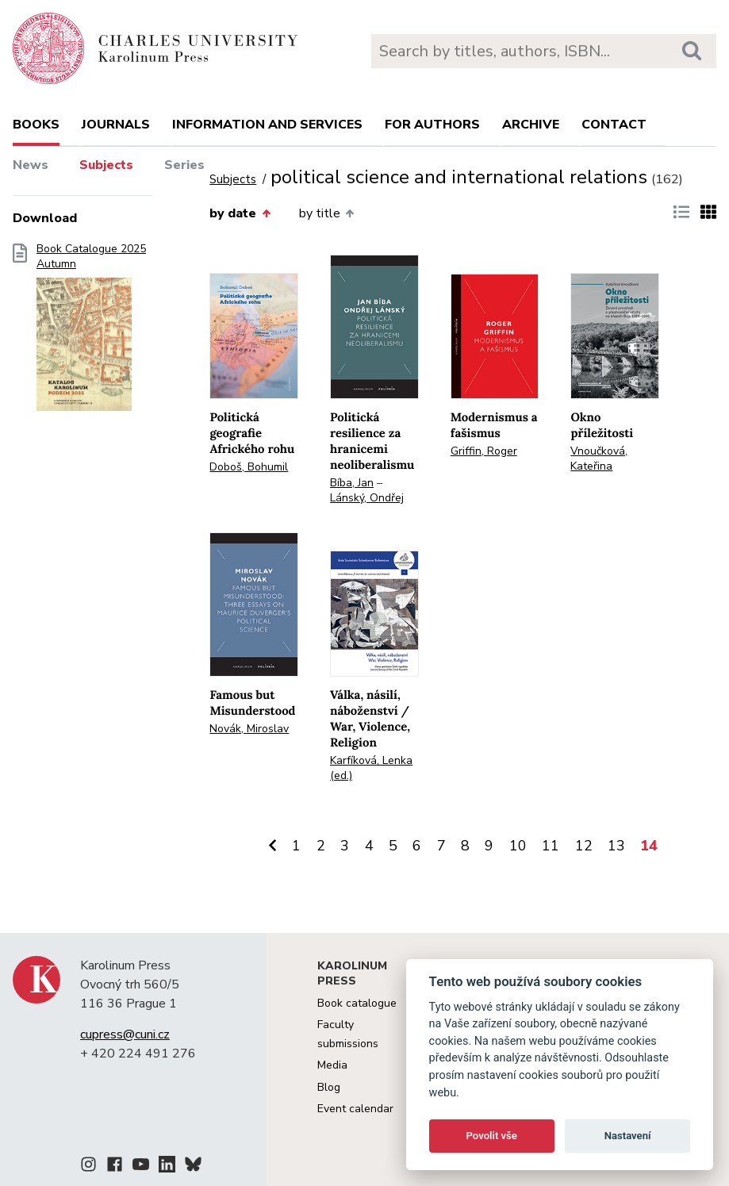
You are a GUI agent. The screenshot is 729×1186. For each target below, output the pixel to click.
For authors (432, 124)
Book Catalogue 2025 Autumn (91, 332)
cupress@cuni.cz (125, 1034)
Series (184, 165)
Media (332, 1065)
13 (616, 845)
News (30, 165)
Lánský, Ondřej (367, 497)
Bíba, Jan (352, 482)
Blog (328, 1087)
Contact (614, 124)
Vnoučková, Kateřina (598, 458)
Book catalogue (357, 1003)
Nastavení (627, 1136)
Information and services (267, 124)
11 (550, 845)
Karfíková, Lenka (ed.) (371, 768)
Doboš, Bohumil (248, 466)
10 (518, 845)
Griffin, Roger (484, 451)
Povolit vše (491, 1136)
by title (326, 213)
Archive (530, 124)
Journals (116, 124)
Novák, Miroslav (249, 728)
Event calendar (355, 1108)
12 (584, 845)
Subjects (106, 165)
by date (239, 213)
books (36, 124)
